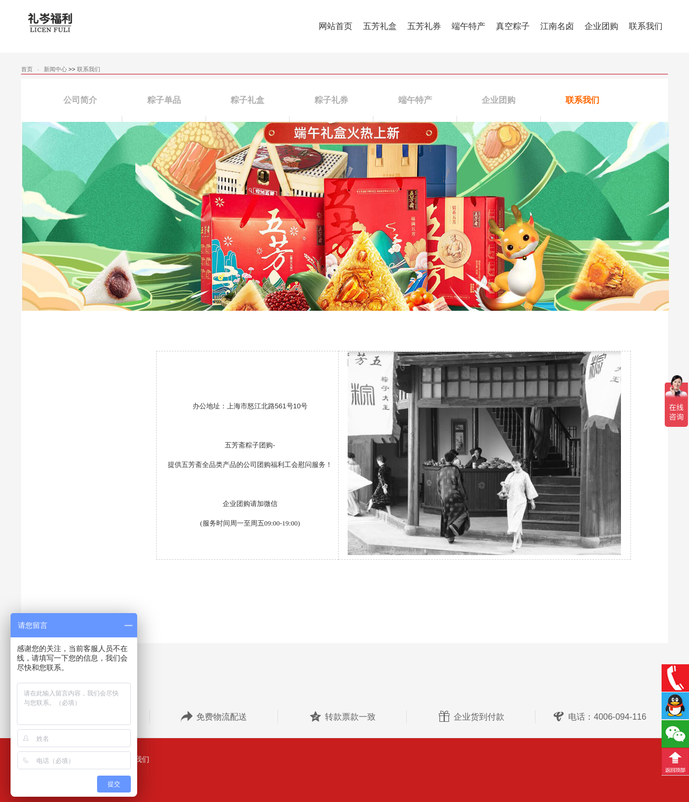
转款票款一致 (342, 716)
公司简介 (80, 100)
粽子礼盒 (247, 100)
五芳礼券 (424, 26)
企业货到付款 (471, 716)
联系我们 (88, 69)
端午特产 (468, 26)
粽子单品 (164, 100)
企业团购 (498, 100)
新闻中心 (55, 69)
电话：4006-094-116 (599, 716)
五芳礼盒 (380, 26)
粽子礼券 (331, 100)
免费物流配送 (213, 716)
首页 (27, 69)
